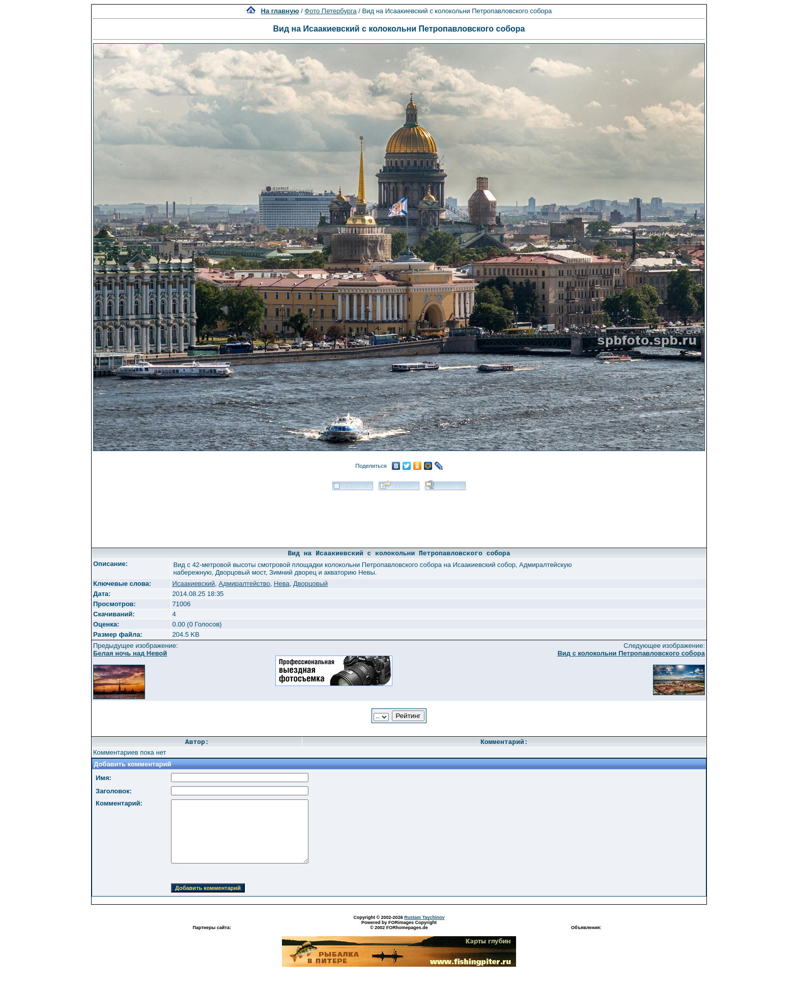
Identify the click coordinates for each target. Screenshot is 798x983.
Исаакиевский (193, 583)
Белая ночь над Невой (130, 653)
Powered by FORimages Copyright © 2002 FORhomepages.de (399, 925)
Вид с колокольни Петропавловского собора (631, 653)
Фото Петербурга (330, 11)
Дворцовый (310, 583)
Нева (282, 583)
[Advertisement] (399, 516)
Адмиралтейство (244, 583)
